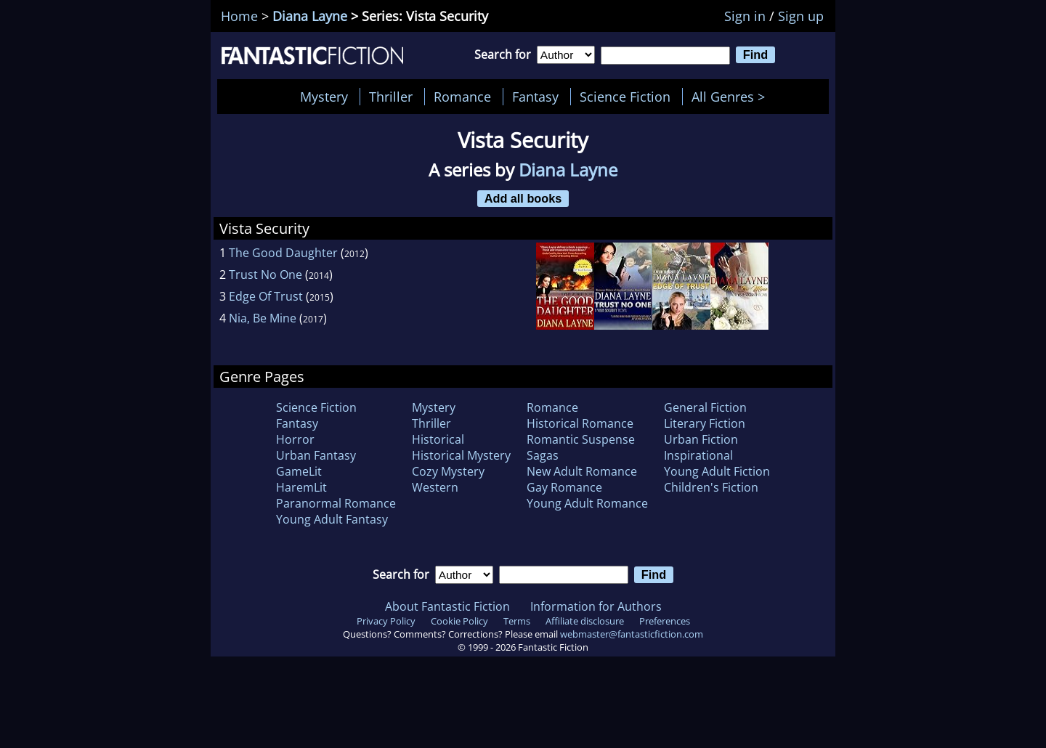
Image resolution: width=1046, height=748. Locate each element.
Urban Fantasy (316, 455)
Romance (462, 96)
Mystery (324, 96)
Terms (516, 620)
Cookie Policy (459, 620)
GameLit (299, 471)
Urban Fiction (701, 439)
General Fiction (705, 407)
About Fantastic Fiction (447, 606)
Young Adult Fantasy (332, 519)
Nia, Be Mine (262, 318)
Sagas (543, 455)
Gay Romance (564, 487)
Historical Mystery (461, 455)
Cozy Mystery (448, 471)
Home (239, 16)
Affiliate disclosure (585, 620)
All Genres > (732, 96)
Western (435, 487)
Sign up (801, 16)
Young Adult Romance (587, 503)
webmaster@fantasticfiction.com (631, 634)
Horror (295, 439)
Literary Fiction (704, 423)
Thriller (391, 96)
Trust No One (265, 274)
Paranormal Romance (336, 503)
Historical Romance (580, 423)
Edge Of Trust (266, 296)
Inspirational (698, 455)
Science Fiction (625, 96)
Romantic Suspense (581, 439)
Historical (438, 439)
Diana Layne (309, 16)
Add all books (523, 198)
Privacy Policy (386, 620)
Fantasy (535, 96)
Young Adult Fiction (717, 471)
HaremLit (301, 487)
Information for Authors (596, 606)
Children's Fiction (711, 487)
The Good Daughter (283, 253)
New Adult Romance (582, 471)
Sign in (745, 16)
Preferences (664, 620)
